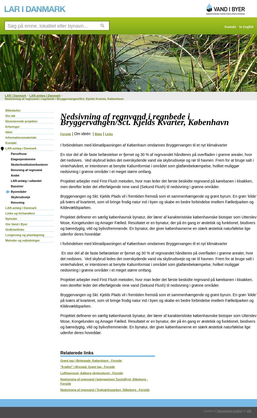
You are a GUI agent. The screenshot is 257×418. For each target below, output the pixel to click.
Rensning (17, 202)
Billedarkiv (13, 110)
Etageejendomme (23, 159)
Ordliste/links (14, 229)
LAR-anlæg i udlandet (26, 180)
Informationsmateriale (21, 137)
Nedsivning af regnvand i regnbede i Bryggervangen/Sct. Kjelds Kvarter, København (64, 98)
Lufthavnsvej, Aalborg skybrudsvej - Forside (91, 373)
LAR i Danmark (15, 95)
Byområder (19, 191)
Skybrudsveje (20, 197)
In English (246, 27)
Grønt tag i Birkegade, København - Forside (91, 360)
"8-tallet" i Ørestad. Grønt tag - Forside (87, 366)
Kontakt (230, 27)
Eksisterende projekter (21, 121)
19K (249, 411)
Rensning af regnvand (26, 170)
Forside (65, 134)
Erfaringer (12, 126)
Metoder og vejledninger (22, 240)
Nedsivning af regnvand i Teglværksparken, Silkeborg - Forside (105, 389)
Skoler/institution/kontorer (29, 164)
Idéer (8, 132)
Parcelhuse (19, 153)
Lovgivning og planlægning (24, 235)
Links (109, 134)
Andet (15, 175)
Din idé (10, 115)
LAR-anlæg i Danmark (45, 95)
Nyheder (11, 218)
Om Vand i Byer (16, 224)
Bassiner (17, 186)
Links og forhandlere (20, 213)
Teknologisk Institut (229, 411)
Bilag (98, 134)
